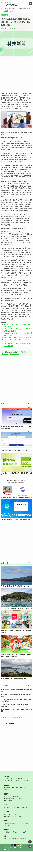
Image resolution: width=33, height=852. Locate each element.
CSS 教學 (7, 798)
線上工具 (15, 834)
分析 (20, 818)
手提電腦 (23, 789)
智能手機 (15, 789)
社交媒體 (6, 814)
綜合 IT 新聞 (4, 15)
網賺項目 (6, 822)
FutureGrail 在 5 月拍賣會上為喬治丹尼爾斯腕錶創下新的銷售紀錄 (16, 707)
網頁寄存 (20, 800)
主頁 (2, 9)
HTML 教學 (16, 798)
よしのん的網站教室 (8, 725)
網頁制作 (6, 796)
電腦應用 (7, 834)
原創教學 (6, 831)
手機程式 (23, 834)
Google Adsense (10, 825)
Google (7, 809)
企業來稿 (25, 783)
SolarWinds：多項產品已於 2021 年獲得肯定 (17, 339)
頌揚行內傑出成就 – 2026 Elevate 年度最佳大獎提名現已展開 (16, 712)
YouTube (7, 818)
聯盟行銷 (7, 827)
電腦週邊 (7, 789)
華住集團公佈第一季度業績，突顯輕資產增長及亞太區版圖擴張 (16, 692)
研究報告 (17, 783)
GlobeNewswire (14, 356)
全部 (29, 405)
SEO (5, 807)
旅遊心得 (6, 838)
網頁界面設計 (8, 802)
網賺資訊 (26, 825)
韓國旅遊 (23, 840)
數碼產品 (6, 787)
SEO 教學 (25, 809)
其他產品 (7, 791)
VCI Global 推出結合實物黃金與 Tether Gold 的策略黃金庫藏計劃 (16, 697)
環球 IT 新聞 (8, 781)
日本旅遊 (15, 840)
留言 (17, 30)
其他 (14, 818)
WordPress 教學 (9, 800)
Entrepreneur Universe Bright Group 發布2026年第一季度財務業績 (16, 702)
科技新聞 (7, 9)
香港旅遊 (7, 840)
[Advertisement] (16, 76)
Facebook (8, 816)
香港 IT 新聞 (18, 781)
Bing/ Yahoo (16, 809)
